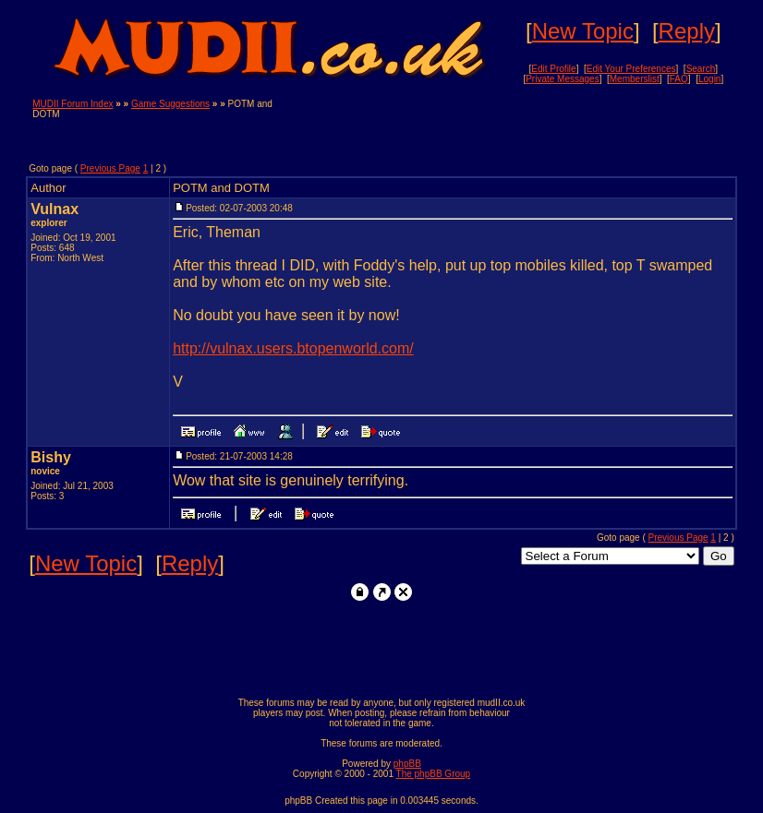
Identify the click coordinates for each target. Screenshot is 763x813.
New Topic (583, 30)
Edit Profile (553, 69)
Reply (687, 30)
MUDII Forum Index (72, 104)
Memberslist (635, 79)
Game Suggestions (170, 104)
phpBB (407, 764)
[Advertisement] (514, 126)
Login (709, 79)
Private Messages (562, 79)
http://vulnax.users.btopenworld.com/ (293, 348)
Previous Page (110, 168)
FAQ (679, 79)
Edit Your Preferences (631, 69)
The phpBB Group (433, 774)
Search (701, 69)
